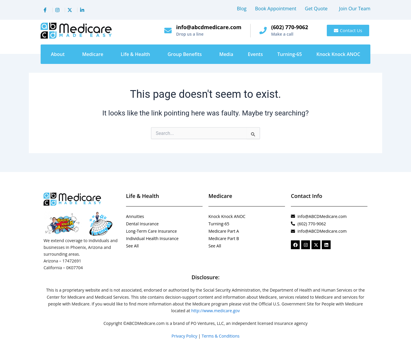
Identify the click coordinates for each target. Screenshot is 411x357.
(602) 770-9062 (289, 27)
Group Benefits (185, 54)
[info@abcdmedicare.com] (168, 30)
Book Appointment (275, 8)
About (58, 54)
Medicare (92, 54)
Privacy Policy (184, 336)
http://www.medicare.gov (215, 310)
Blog (242, 8)
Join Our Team (354, 8)
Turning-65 (289, 54)
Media (226, 54)
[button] (318, 8)
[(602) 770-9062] (263, 30)
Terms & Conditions (221, 336)
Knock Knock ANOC (338, 54)
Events (255, 54)
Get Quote (316, 8)
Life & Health (135, 54)
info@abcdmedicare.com (208, 27)
